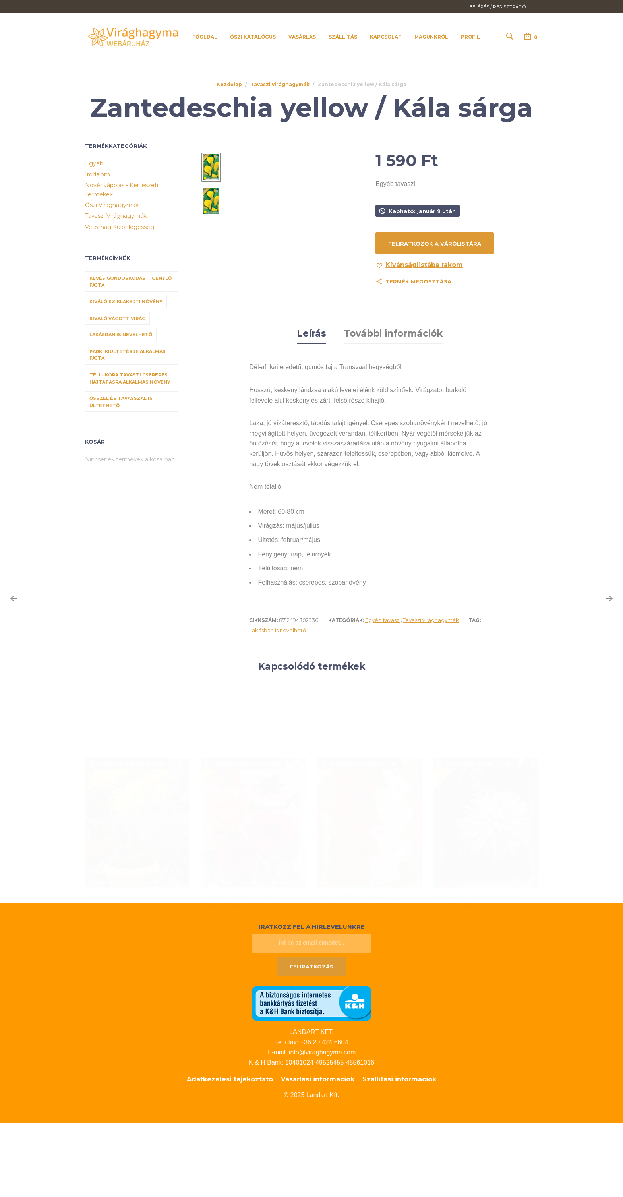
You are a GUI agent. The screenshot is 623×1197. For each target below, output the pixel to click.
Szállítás (343, 37)
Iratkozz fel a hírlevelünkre (312, 1001)
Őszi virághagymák (112, 205)
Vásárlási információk (317, 1153)
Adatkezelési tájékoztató (230, 1153)
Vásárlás (302, 37)
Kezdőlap (229, 84)
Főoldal (204, 37)
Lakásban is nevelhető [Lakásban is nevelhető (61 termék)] (120, 335)
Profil (470, 37)
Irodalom (97, 174)
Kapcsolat (386, 37)
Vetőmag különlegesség (119, 226)
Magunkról (431, 37)
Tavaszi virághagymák (280, 84)
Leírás (311, 408)
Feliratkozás (311, 1041)
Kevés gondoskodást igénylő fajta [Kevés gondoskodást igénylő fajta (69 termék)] (130, 281)
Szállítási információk (399, 1153)
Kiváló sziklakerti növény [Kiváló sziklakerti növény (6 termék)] (126, 301)
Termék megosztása (418, 281)
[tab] (311, 408)
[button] (419, 265)
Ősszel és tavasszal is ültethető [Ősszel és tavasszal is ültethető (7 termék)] (121, 402)
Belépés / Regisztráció (497, 7)
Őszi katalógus (253, 37)
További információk (393, 408)
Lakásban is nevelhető (277, 704)
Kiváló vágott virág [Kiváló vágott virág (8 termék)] (117, 318)
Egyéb (94, 163)
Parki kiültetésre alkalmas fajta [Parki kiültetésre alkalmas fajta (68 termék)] (127, 355)
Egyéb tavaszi (382, 694)
